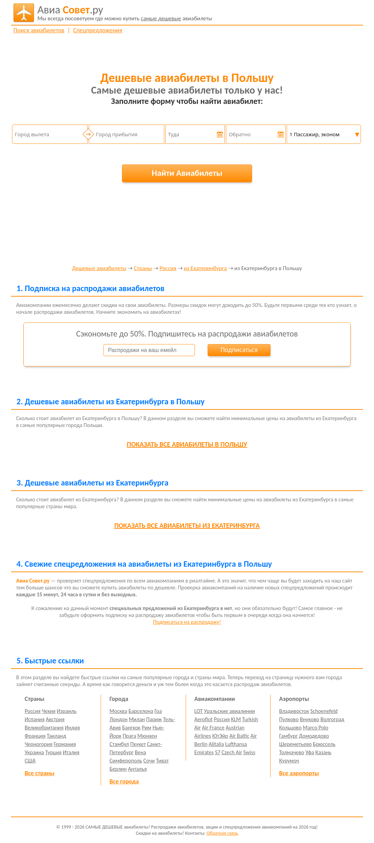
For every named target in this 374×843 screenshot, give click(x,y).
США (30, 760)
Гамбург (288, 736)
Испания (35, 719)
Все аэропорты (299, 773)
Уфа (309, 752)
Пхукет (138, 744)
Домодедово (314, 736)
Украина (34, 752)
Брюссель (324, 744)
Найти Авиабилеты (187, 173)
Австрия (55, 719)
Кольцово (290, 727)
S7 (217, 752)
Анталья (137, 769)
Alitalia (216, 744)
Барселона (141, 711)
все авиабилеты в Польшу (187, 444)
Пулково (289, 719)
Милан (137, 719)
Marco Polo (315, 727)
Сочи (149, 760)
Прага (129, 736)
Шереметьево (295, 744)
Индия (72, 727)
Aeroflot (203, 719)
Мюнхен (147, 736)
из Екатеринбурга (205, 268)
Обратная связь (222, 833)
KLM (236, 719)
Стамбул (119, 744)
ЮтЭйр (220, 736)
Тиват (162, 760)
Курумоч (289, 760)
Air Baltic (239, 736)
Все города (124, 781)
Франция (35, 736)
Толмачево (291, 752)
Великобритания (44, 727)
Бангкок (131, 727)
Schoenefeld (324, 711)
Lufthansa (236, 744)
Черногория (39, 744)
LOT (198, 711)
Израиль (66, 711)
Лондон (119, 719)
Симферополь (126, 760)
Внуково (309, 719)
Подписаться (238, 349)
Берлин (118, 769)
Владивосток (294, 711)
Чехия (49, 711)
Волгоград (332, 719)
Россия (168, 268)
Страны (143, 268)
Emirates (203, 752)
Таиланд (56, 736)
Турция (53, 752)
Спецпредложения (97, 30)
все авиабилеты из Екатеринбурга (187, 525)
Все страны (39, 773)
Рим (146, 727)
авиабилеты (124, 12)
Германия (65, 744)
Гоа (158, 711)
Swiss (249, 752)
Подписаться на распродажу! (187, 622)
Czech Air (231, 752)
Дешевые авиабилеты (99, 268)
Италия (71, 752)
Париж (154, 719)
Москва (119, 711)
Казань (323, 752)
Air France (213, 727)
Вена (140, 752)
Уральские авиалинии (229, 711)
